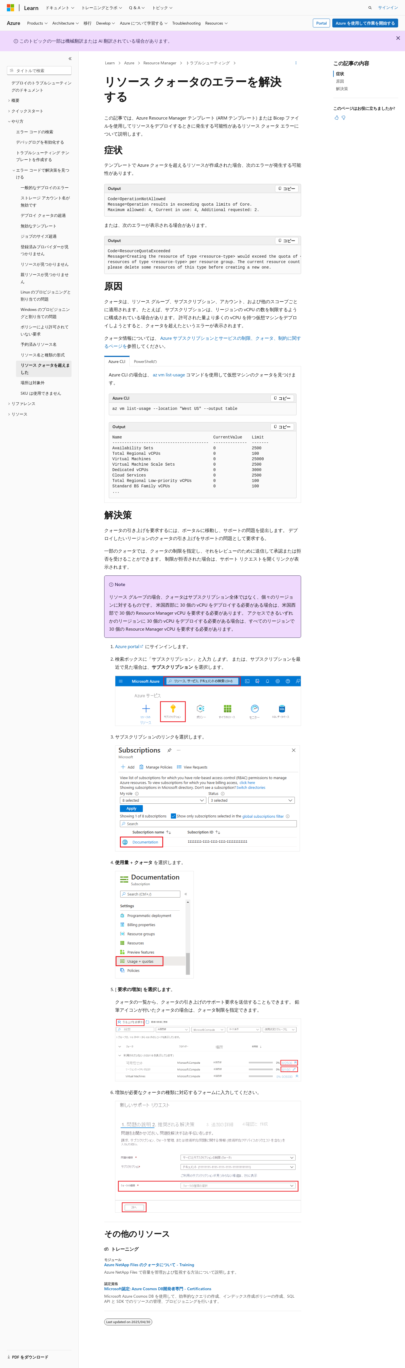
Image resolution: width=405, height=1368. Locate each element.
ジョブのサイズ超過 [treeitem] (39, 236)
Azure (129, 62)
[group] (202, 259)
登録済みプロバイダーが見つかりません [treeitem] (45, 250)
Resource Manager (159, 62)
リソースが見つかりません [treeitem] (45, 264)
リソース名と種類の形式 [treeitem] (43, 355)
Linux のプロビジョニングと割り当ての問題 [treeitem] (46, 295)
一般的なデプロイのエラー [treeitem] (45, 187)
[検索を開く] (370, 8)
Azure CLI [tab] (116, 361)
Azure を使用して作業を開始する (365, 23)
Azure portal (127, 646)
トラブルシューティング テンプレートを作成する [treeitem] (42, 156)
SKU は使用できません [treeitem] (41, 393)
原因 (340, 81)
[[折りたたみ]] (70, 58)
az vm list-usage (169, 375)
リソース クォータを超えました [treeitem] (45, 368)
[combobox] (39, 70)
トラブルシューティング (208, 62)
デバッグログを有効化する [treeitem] (40, 142)
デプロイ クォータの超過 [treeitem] (43, 215)
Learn (110, 62)
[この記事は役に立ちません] (343, 117)
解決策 (342, 88)
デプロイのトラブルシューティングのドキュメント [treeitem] (41, 86)
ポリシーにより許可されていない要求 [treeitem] (45, 330)
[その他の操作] (296, 63)
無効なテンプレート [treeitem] (39, 226)
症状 (340, 73)
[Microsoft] (10, 7)
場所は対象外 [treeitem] (33, 382)
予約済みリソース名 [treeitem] (39, 344)
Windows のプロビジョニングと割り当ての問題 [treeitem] (45, 313)
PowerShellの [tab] (145, 361)
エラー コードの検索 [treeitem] (34, 131)
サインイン (388, 7)
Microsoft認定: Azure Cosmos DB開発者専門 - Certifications (157, 1288)
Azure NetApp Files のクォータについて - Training (149, 1264)
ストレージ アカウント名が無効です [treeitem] (45, 201)
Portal (321, 23)
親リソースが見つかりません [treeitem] (45, 278)
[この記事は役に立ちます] (336, 117)
